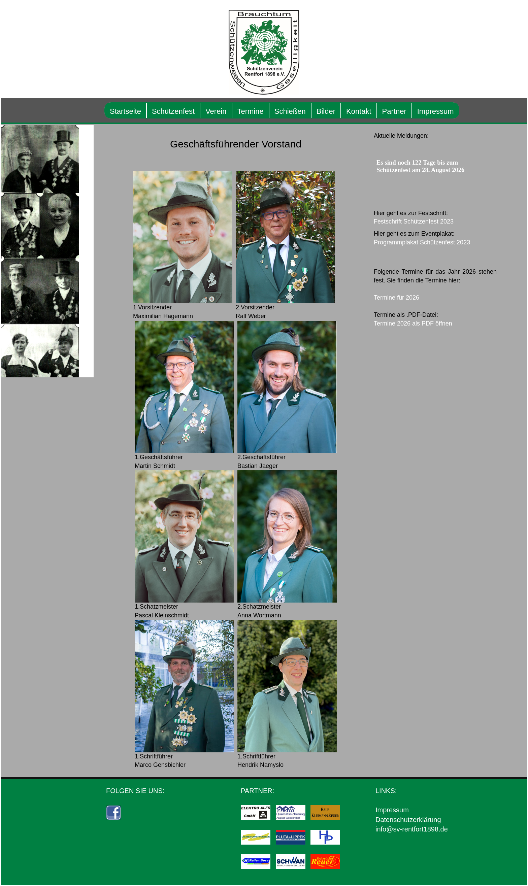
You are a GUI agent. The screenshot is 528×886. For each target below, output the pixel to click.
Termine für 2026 (404, 297)
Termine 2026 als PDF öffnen (420, 323)
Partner (402, 111)
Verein (223, 111)
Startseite (132, 111)
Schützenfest (180, 111)
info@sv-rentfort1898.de (419, 829)
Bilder (333, 111)
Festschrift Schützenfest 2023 (421, 221)
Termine (258, 111)
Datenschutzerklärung (416, 819)
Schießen (297, 111)
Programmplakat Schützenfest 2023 (429, 242)
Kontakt (366, 111)
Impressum (443, 111)
